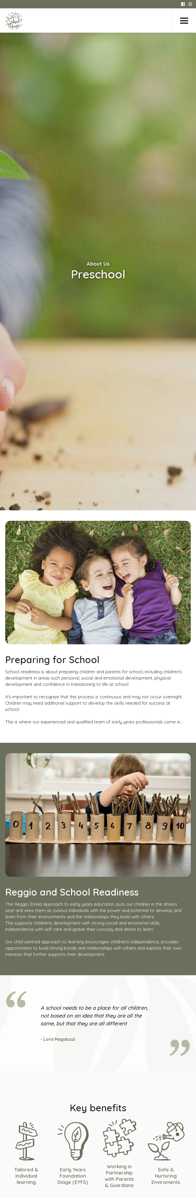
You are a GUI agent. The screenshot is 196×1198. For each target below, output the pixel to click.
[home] (14, 21)
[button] (184, 21)
